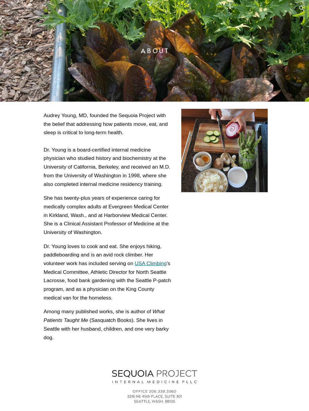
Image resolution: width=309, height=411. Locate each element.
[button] (302, 8)
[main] (154, 51)
